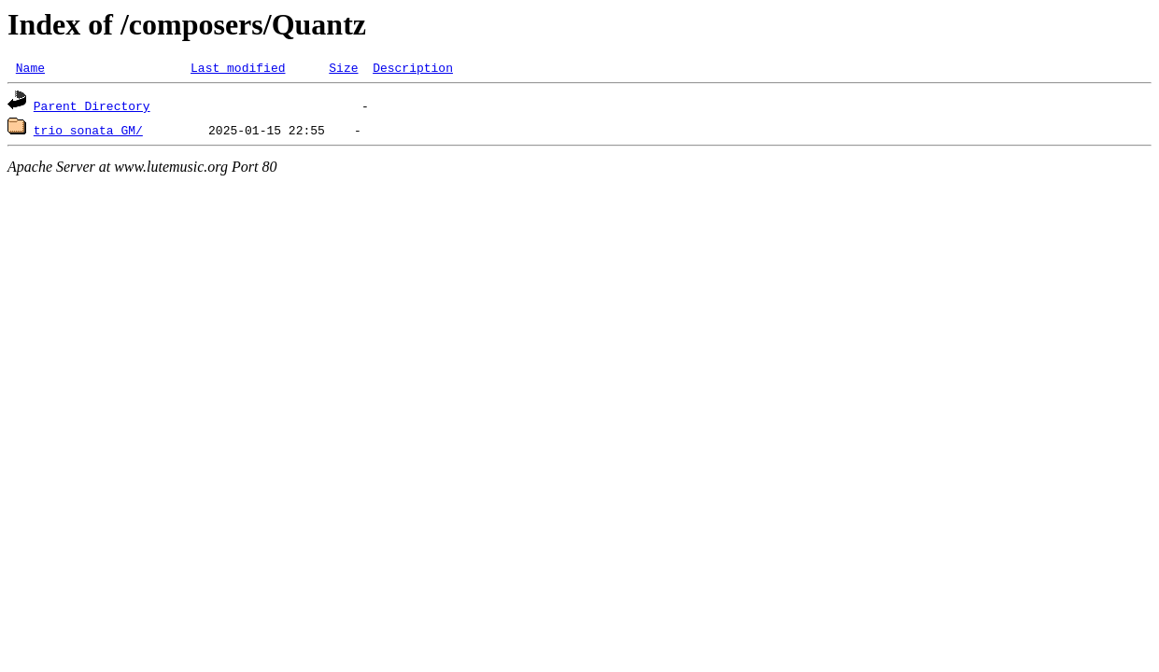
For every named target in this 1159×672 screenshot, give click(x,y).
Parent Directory (92, 108)
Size (343, 70)
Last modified (238, 70)
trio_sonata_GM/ (88, 132)
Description (413, 70)
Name (30, 70)
